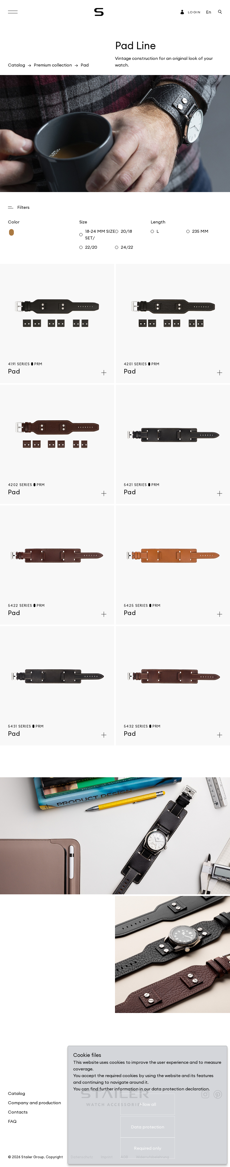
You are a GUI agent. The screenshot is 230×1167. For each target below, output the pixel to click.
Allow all (147, 1104)
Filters (23, 207)
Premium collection (53, 65)
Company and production (34, 1102)
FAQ (12, 1121)
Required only (147, 1148)
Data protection (147, 1126)
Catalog (16, 65)
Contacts (18, 1112)
